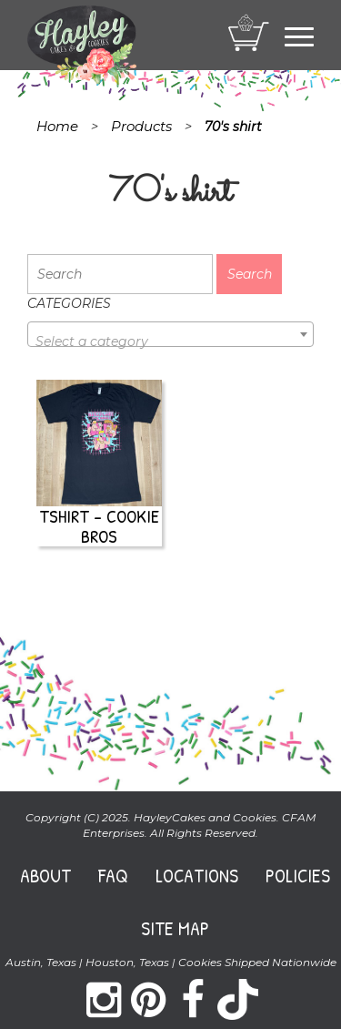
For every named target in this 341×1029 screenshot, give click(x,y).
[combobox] (170, 334)
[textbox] (170, 341)
